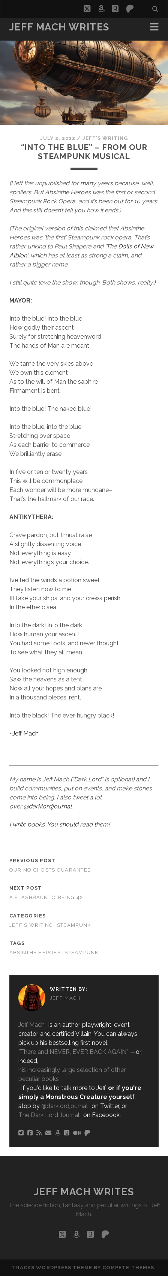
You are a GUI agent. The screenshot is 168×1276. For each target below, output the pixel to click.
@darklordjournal (48, 806)
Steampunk (74, 925)
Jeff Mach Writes (59, 27)
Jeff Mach (25, 733)
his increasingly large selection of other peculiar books (72, 1074)
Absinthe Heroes (35, 952)
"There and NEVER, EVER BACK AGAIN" (73, 1051)
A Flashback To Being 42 (46, 897)
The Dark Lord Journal (49, 1115)
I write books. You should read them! (59, 824)
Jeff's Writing (105, 138)
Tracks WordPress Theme (52, 1267)
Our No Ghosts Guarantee (50, 870)
